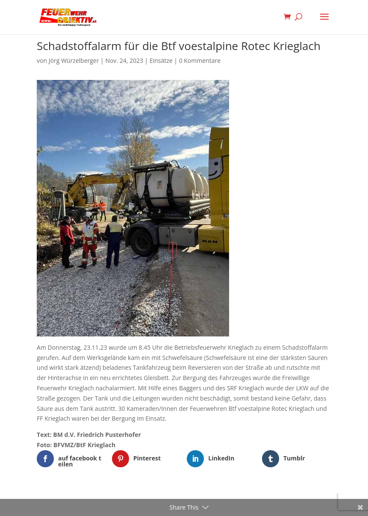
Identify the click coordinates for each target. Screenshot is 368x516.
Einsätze (161, 60)
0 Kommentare (200, 60)
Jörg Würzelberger (74, 60)
